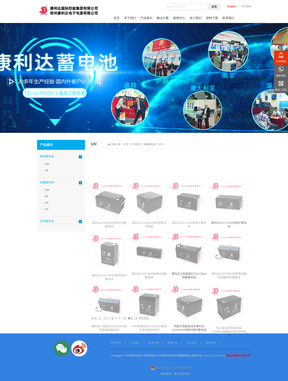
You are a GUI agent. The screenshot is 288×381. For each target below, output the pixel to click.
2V (46, 170)
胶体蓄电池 (47, 156)
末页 (130, 318)
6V (46, 196)
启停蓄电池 (47, 221)
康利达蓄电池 (181, 373)
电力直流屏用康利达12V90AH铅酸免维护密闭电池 (229, 353)
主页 (126, 144)
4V (46, 202)
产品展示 (136, 144)
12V (160, 144)
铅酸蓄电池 (150, 144)
